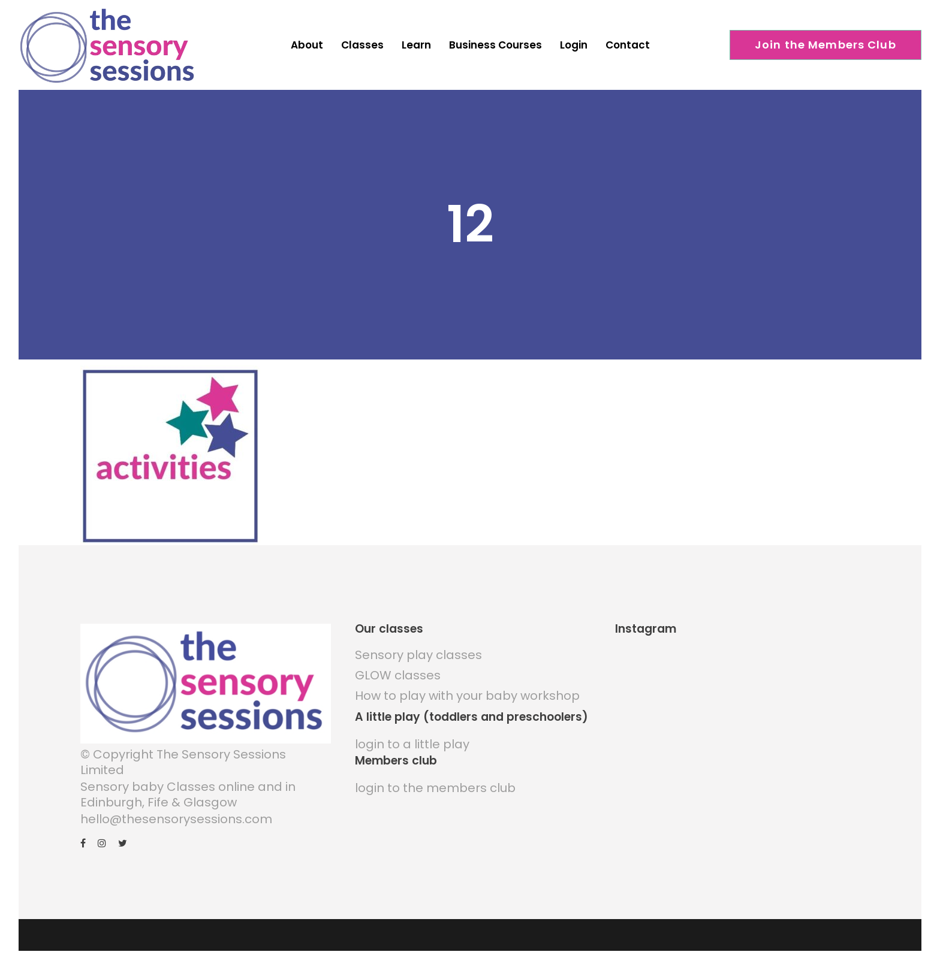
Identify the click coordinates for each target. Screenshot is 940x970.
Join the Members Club (825, 44)
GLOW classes (398, 675)
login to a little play (412, 744)
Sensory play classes (418, 654)
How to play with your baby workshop (467, 695)
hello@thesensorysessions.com (176, 819)
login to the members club (435, 787)
